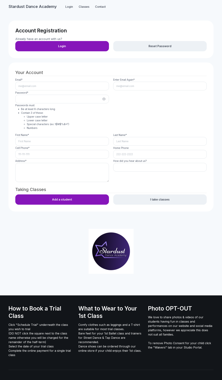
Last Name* (120, 134)
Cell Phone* (22, 147)
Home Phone (121, 147)
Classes (84, 6)
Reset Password (160, 46)
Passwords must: (42, 117)
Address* (20, 160)
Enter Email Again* (124, 79)
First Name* (22, 134)
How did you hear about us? (130, 160)
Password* (21, 92)
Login (69, 6)
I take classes (160, 199)
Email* (19, 79)
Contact (100, 6)
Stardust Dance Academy (32, 6)
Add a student (62, 199)
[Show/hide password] (104, 99)
